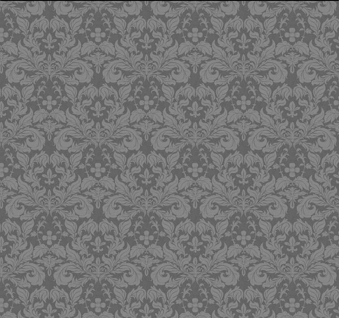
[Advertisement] (171, 64)
